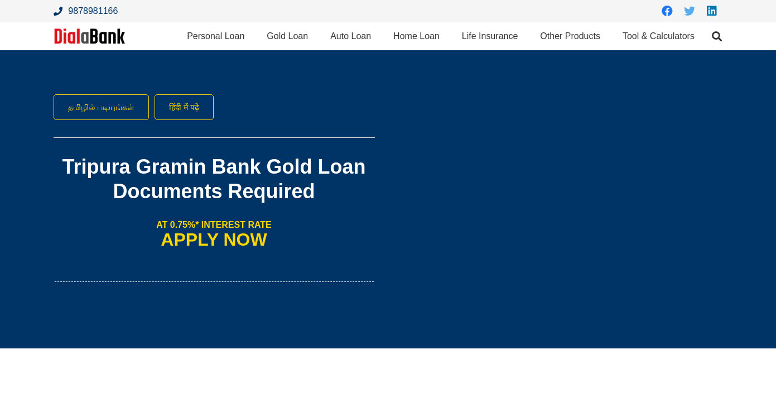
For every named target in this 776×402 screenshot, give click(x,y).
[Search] (717, 40)
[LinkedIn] (712, 11)
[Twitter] (689, 11)
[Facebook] (667, 11)
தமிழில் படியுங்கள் (106, 107)
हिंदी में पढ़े (196, 107)
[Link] (96, 40)
